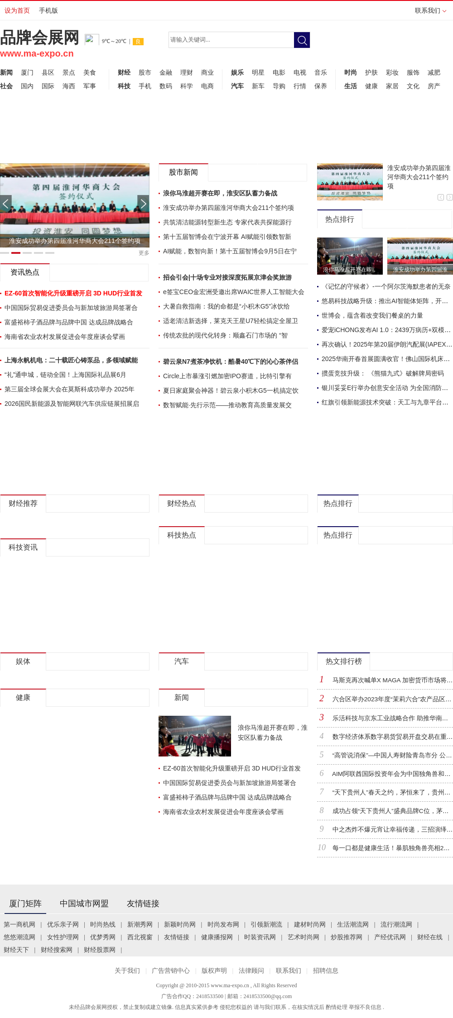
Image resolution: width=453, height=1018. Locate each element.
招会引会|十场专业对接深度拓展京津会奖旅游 (227, 277)
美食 (89, 72)
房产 (434, 86)
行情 (300, 86)
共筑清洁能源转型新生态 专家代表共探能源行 (227, 222)
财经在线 (430, 937)
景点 (69, 72)
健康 (371, 86)
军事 (89, 86)
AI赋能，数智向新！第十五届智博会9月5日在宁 (230, 251)
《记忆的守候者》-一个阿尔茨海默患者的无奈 (386, 286)
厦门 (27, 72)
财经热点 (181, 503)
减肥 (434, 72)
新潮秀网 (140, 924)
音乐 (320, 72)
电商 (207, 86)
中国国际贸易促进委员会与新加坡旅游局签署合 (71, 307)
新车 (258, 86)
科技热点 (181, 535)
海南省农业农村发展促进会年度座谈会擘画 (65, 336)
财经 (124, 72)
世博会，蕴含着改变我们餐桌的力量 (372, 315)
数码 (165, 86)
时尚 (350, 72)
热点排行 (339, 219)
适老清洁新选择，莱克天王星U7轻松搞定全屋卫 (230, 320)
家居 (392, 86)
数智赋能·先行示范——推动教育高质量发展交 (227, 405)
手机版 (48, 10)
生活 (350, 86)
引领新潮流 (266, 924)
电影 (279, 72)
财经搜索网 (56, 950)
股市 (145, 72)
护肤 (371, 72)
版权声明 (214, 970)
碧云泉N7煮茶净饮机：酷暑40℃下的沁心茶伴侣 (230, 361)
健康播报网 (217, 937)
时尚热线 (103, 924)
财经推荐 (23, 503)
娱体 (23, 661)
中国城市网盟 (84, 903)
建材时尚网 (310, 924)
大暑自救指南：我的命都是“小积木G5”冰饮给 (226, 306)
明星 (258, 72)
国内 (27, 86)
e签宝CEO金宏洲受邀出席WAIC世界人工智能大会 (233, 291)
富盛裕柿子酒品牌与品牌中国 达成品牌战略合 (69, 322)
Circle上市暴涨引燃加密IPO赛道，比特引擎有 (227, 376)
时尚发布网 (223, 924)
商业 (207, 72)
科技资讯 (23, 547)
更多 (144, 253)
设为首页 (17, 10)
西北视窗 (140, 937)
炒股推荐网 (346, 937)
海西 (69, 86)
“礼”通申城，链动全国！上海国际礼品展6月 (65, 374)
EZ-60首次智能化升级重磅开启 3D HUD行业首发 (232, 768)
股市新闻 (183, 172)
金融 (165, 72)
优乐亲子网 (63, 924)
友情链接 (143, 903)
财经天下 (16, 950)
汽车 (237, 86)
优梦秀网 (103, 937)
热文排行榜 (344, 661)
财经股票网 (100, 950)
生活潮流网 (353, 924)
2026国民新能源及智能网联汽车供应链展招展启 (72, 403)
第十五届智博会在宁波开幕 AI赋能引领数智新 (227, 236)
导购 (279, 86)
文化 (413, 86)
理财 (186, 72)
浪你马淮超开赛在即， (350, 269)
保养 (320, 86)
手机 (145, 86)
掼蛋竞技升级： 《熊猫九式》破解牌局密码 (383, 373)
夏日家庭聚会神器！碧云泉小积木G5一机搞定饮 (231, 390)
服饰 (413, 72)
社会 (6, 86)
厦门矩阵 (25, 903)
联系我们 (430, 13)
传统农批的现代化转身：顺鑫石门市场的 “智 (225, 335)
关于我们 (127, 970)
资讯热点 (24, 272)
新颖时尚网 (180, 924)
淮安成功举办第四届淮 (420, 269)
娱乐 (237, 72)
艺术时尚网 (303, 937)
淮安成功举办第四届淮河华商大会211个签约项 (74, 240)
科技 (124, 86)
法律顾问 (251, 970)
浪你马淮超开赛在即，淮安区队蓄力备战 (220, 193)
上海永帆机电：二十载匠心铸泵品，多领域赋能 (71, 360)
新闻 (6, 72)
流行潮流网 (396, 924)
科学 (186, 86)
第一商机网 (19, 924)
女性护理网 (63, 937)
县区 (48, 72)
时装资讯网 (260, 937)
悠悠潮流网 (19, 937)
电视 (300, 72)
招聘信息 (325, 970)
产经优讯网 (390, 937)
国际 (48, 86)
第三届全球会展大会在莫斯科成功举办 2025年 (70, 389)
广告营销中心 (171, 970)
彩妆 (392, 72)
